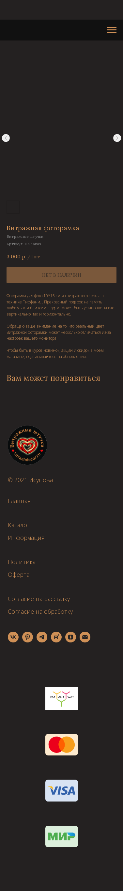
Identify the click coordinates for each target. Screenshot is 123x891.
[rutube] (56, 640)
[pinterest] (27, 640)
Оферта (18, 574)
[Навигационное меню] (111, 30)
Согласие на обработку (40, 611)
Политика (22, 562)
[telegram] (42, 640)
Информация (26, 538)
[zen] (70, 640)
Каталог (19, 525)
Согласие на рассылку (39, 599)
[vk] (13, 640)
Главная (19, 501)
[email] (85, 640)
